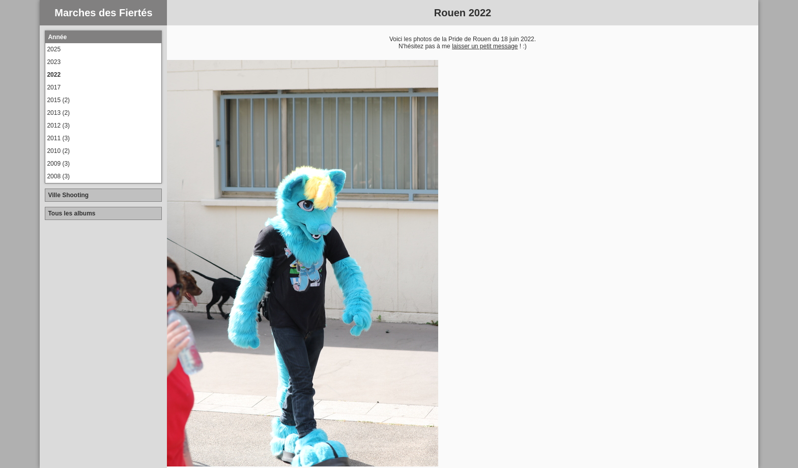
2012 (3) (58, 125)
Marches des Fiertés (103, 12)
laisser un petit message (485, 46)
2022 (54, 74)
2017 (54, 87)
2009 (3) (58, 163)
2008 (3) (58, 176)
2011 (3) (58, 138)
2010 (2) (58, 150)
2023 (54, 62)
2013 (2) (58, 112)
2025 (54, 49)
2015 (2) (58, 100)
